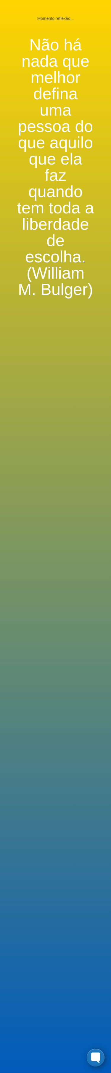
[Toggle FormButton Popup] (95, 1057)
